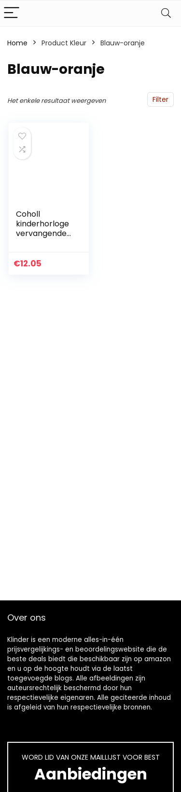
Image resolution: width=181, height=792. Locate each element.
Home (17, 43)
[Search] (166, 13)
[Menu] (11, 13)
